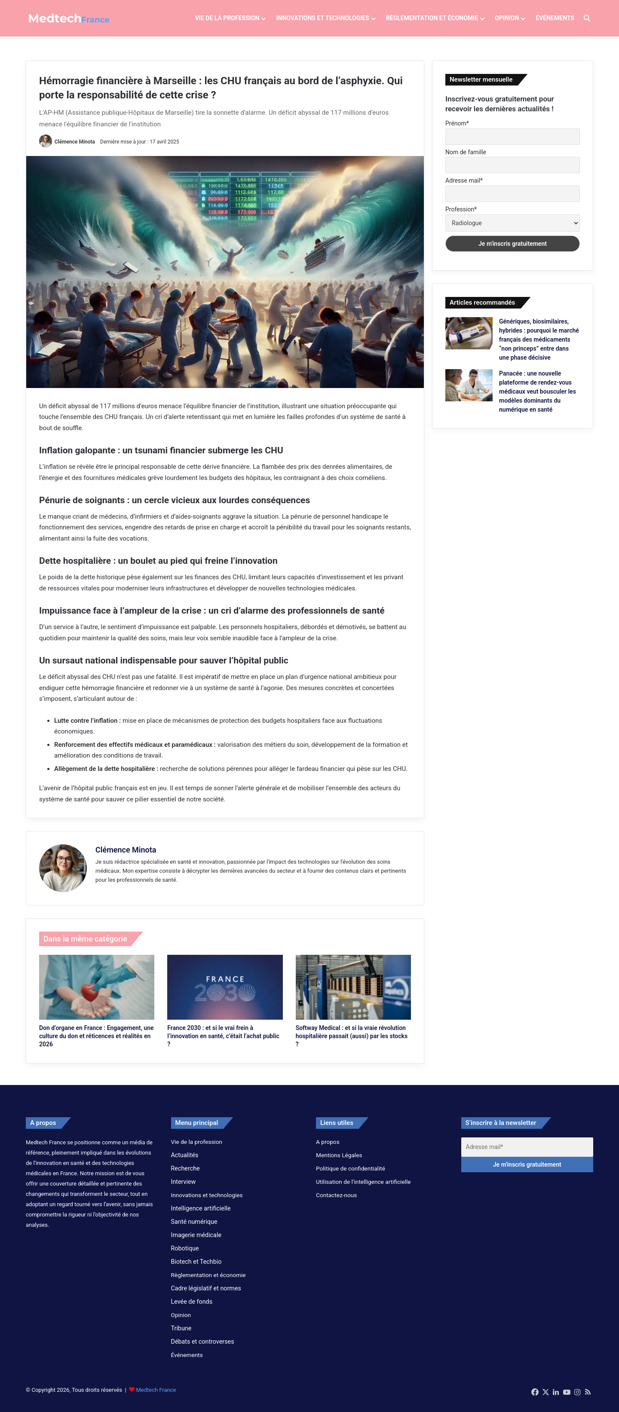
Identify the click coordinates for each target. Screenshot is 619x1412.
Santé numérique (194, 1228)
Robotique (185, 1254)
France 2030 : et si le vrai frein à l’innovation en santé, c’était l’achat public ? (223, 1042)
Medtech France (156, 1396)
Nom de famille (465, 158)
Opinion (507, 18)
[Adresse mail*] (527, 1153)
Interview (183, 1188)
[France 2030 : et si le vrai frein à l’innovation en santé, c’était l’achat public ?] (224, 993)
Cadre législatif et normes (206, 1294)
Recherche (185, 1174)
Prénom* (457, 130)
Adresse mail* (464, 187)
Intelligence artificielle (201, 1214)
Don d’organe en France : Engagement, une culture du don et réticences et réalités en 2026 (96, 1042)
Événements (555, 18)
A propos (328, 1148)
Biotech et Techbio (196, 1268)
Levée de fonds (192, 1308)
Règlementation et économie (432, 18)
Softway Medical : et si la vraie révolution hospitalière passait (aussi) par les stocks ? (352, 1042)
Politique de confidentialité (350, 1174)
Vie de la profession (227, 18)
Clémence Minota (75, 148)
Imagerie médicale (196, 1241)
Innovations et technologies (322, 18)
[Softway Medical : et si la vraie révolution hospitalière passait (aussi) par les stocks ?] (353, 993)
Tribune (181, 1334)
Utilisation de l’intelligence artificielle (363, 1188)
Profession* (461, 215)
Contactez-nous (336, 1201)
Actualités (185, 1161)
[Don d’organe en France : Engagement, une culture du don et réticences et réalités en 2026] (96, 993)
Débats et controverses (202, 1348)
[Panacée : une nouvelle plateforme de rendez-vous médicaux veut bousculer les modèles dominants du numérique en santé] (469, 392)
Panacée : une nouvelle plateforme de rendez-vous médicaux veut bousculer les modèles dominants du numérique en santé (537, 397)
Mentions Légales (339, 1161)
